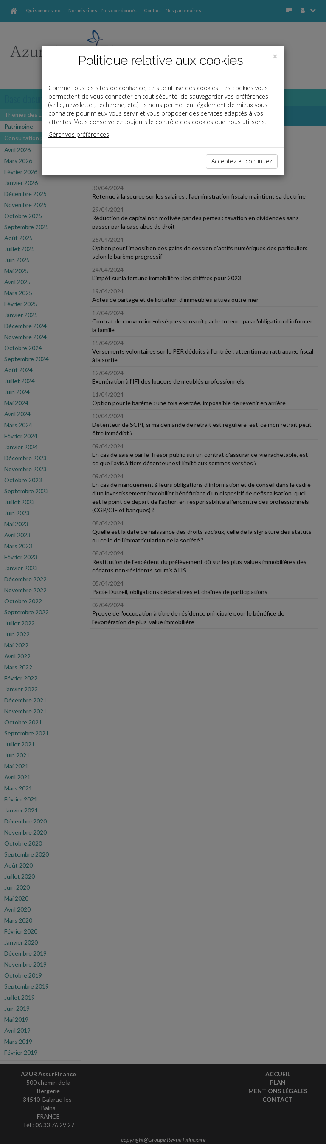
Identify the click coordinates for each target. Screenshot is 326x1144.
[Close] (275, 56)
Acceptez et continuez (241, 161)
